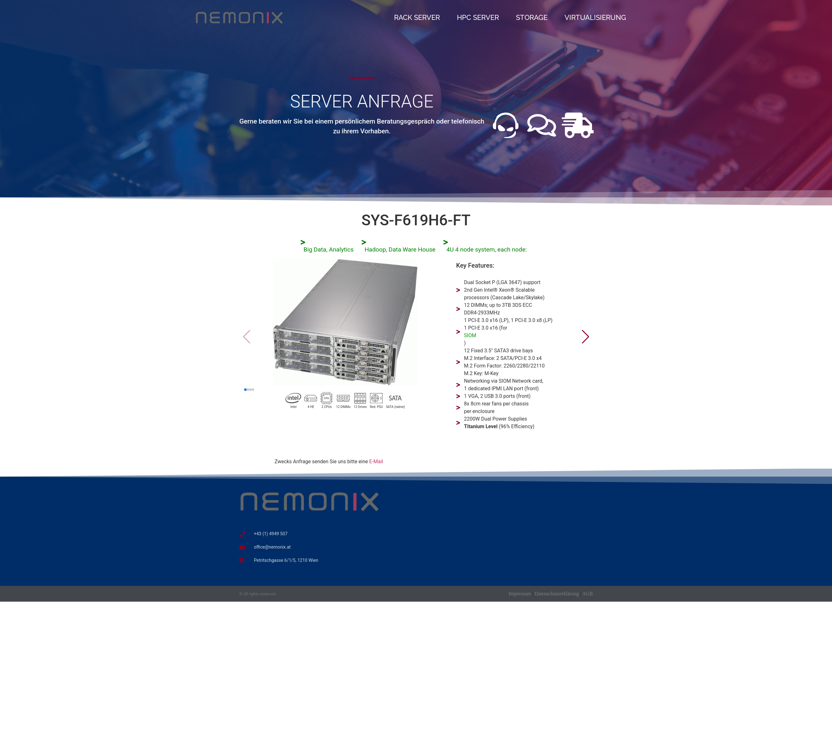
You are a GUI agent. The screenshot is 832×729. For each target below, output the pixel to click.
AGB (587, 593)
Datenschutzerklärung (557, 593)
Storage (532, 17)
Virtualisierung (595, 17)
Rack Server (417, 17)
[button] (585, 337)
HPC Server (478, 17)
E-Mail (376, 462)
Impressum (520, 593)
